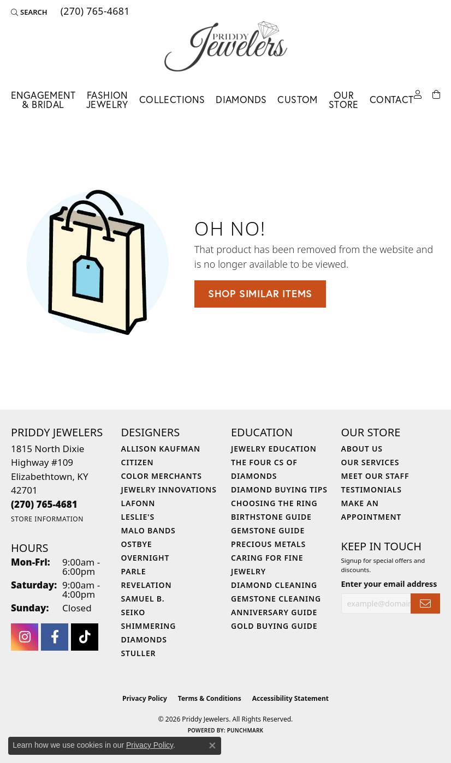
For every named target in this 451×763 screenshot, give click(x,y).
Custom (297, 99)
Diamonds (241, 99)
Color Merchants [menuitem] (161, 476)
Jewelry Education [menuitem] (274, 448)
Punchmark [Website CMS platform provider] (245, 730)
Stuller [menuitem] (138, 653)
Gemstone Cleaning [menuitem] (276, 598)
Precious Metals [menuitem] (268, 544)
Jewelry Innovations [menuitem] (169, 489)
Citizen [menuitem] (137, 462)
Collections (172, 99)
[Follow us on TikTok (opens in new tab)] (84, 637)
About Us (362, 448)
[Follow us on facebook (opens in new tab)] (54, 637)
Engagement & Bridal (43, 100)
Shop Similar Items (260, 293)
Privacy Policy (144, 698)
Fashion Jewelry (107, 100)
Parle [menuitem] (133, 571)
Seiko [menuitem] (133, 612)
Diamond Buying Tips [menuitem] (279, 489)
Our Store (344, 100)
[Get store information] (47, 519)
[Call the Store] (44, 504)
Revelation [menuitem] (146, 585)
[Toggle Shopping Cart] (436, 95)
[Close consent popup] (212, 745)
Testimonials (371, 489)
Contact (392, 99)
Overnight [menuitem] (145, 557)
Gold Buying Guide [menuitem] (274, 626)
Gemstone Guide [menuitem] (268, 530)
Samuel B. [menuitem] (143, 598)
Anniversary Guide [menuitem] (274, 612)
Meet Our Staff (375, 476)
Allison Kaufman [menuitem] (160, 448)
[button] (29, 12)
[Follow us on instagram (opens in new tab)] (24, 637)
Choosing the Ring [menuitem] (274, 503)
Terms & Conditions (209, 698)
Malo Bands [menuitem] (148, 530)
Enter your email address (389, 584)
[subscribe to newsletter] (425, 603)
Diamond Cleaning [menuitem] (274, 585)
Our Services (370, 462)
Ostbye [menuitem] (136, 544)
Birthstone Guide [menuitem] (271, 517)
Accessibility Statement (290, 698)
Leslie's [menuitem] (138, 517)
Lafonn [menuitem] (138, 503)
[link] (94, 12)
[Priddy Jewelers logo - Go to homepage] (225, 46)
